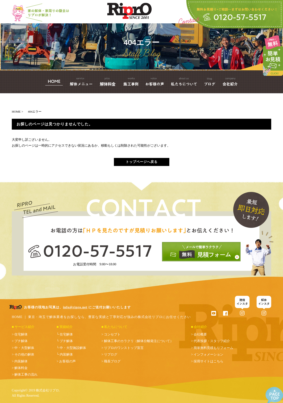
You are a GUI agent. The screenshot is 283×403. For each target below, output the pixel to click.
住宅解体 (21, 334)
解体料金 (21, 368)
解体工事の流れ (25, 374)
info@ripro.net (75, 307)
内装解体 (21, 361)
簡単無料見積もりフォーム (213, 348)
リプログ (110, 354)
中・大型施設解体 (73, 348)
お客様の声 (67, 361)
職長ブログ (112, 361)
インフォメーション (208, 354)
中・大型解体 (24, 348)
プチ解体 (21, 341)
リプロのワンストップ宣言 (124, 348)
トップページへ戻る (142, 162)
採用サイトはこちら (208, 361)
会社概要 (200, 334)
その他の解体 (24, 354)
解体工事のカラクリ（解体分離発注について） (138, 341)
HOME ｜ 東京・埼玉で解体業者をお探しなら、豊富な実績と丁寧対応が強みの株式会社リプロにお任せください (101, 317)
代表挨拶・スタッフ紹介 (212, 341)
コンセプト (112, 334)
